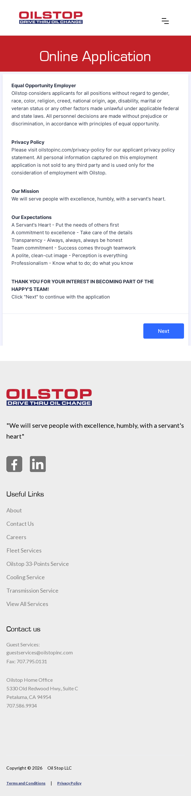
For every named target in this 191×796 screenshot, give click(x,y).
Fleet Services (24, 550)
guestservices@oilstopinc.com (39, 652)
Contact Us (20, 523)
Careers (16, 536)
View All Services (27, 603)
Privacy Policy (69, 783)
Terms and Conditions (25, 783)
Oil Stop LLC (59, 768)
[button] (165, 18)
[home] (51, 17)
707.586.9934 (21, 705)
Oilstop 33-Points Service (37, 563)
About (14, 510)
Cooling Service (25, 577)
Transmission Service (32, 590)
